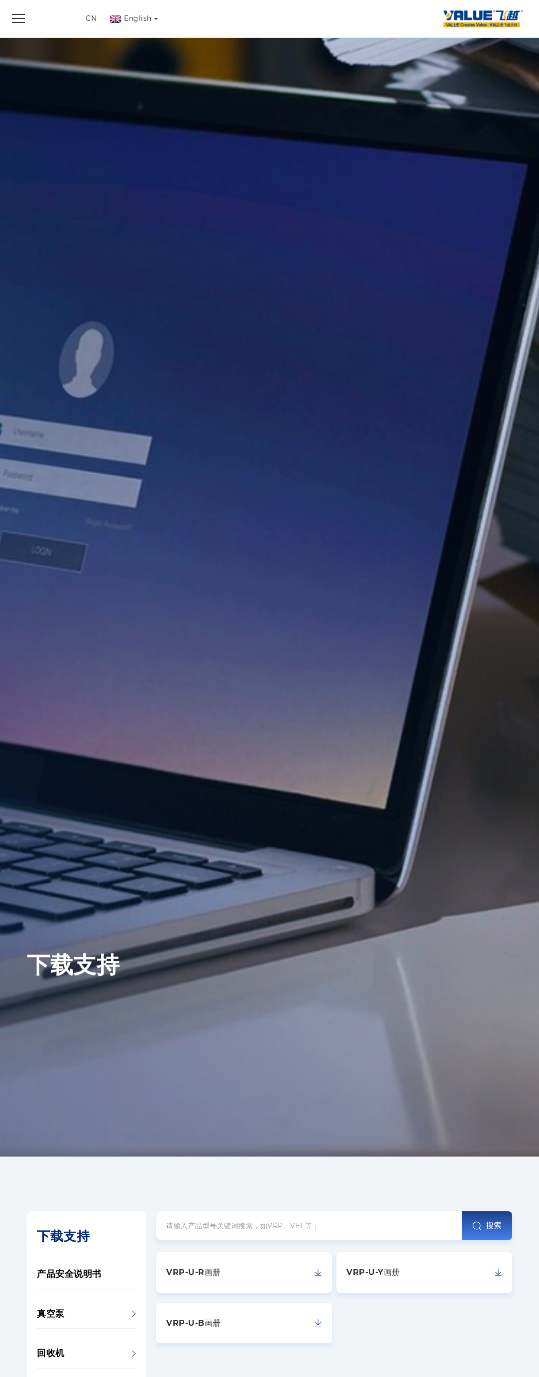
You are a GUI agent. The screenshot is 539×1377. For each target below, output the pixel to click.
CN (91, 18)
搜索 (487, 1226)
